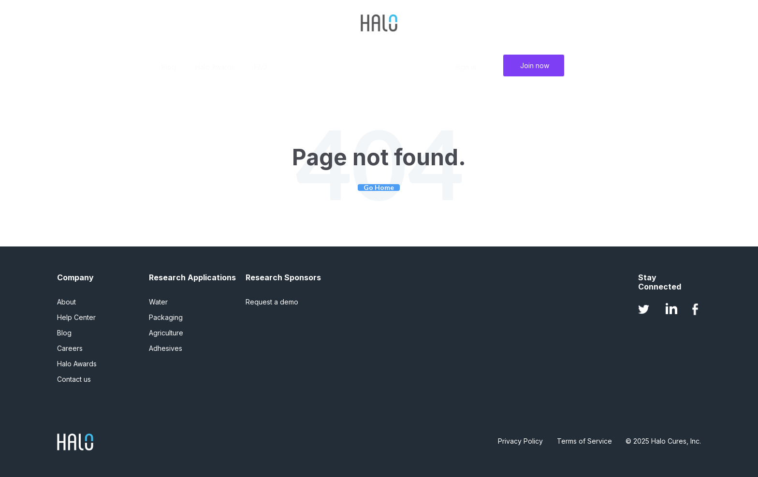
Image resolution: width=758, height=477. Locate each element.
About (66, 302)
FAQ (260, 67)
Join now (534, 65)
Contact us (74, 379)
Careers (70, 348)
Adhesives (165, 348)
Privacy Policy (520, 441)
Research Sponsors (283, 277)
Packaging (166, 317)
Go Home (379, 187)
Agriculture (166, 333)
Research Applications (192, 277)
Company (75, 277)
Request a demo (272, 302)
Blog (168, 67)
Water (158, 302)
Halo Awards (215, 67)
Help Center (76, 317)
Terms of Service (584, 441)
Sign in (465, 67)
